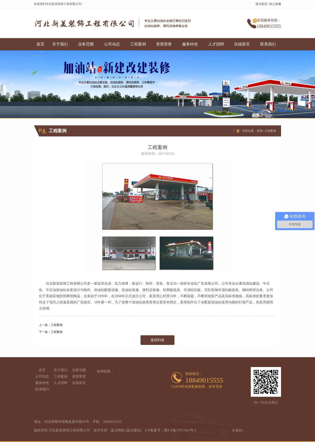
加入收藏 (275, 4)
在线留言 (242, 44)
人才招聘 (216, 44)
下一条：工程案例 (51, 332)
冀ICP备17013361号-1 (180, 430)
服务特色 (190, 44)
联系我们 (268, 44)
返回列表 (157, 340)
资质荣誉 (164, 44)
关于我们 (60, 44)
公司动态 (112, 44)
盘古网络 (118, 430)
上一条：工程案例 (51, 325)
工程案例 (138, 44)
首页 (40, 44)
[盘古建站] (133, 430)
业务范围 (86, 44)
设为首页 (261, 4)
